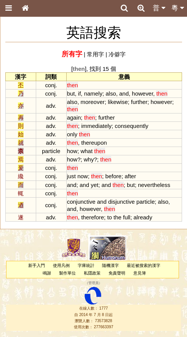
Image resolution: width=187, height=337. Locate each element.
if (79, 93)
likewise (118, 102)
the (117, 217)
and (124, 93)
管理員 (93, 283)
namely (93, 93)
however (142, 93)
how (72, 151)
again (74, 117)
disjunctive (121, 201)
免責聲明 (117, 273)
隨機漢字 (110, 265)
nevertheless (154, 185)
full (126, 217)
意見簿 (139, 273)
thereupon (94, 142)
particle (145, 201)
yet (94, 185)
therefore (92, 217)
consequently (131, 126)
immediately (96, 126)
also (110, 93)
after (130, 176)
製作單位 (67, 273)
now (82, 176)
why (89, 159)
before (113, 176)
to (109, 217)
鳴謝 (47, 273)
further (139, 102)
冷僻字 (117, 54)
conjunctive (81, 201)
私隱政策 (92, 273)
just (71, 176)
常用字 (95, 54)
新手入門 (36, 265)
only (72, 134)
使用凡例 (61, 265)
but (71, 93)
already (143, 217)
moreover (92, 102)
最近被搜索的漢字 (143, 265)
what (86, 151)
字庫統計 (86, 265)
